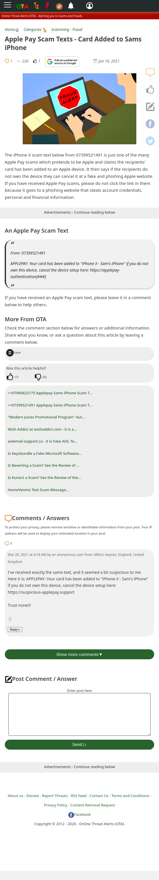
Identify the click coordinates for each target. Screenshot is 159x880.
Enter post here (79, 690)
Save (13, 352)
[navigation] (150, 89)
